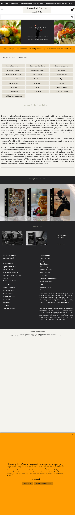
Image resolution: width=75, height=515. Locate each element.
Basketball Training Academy (37, 10)
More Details (36, 479)
